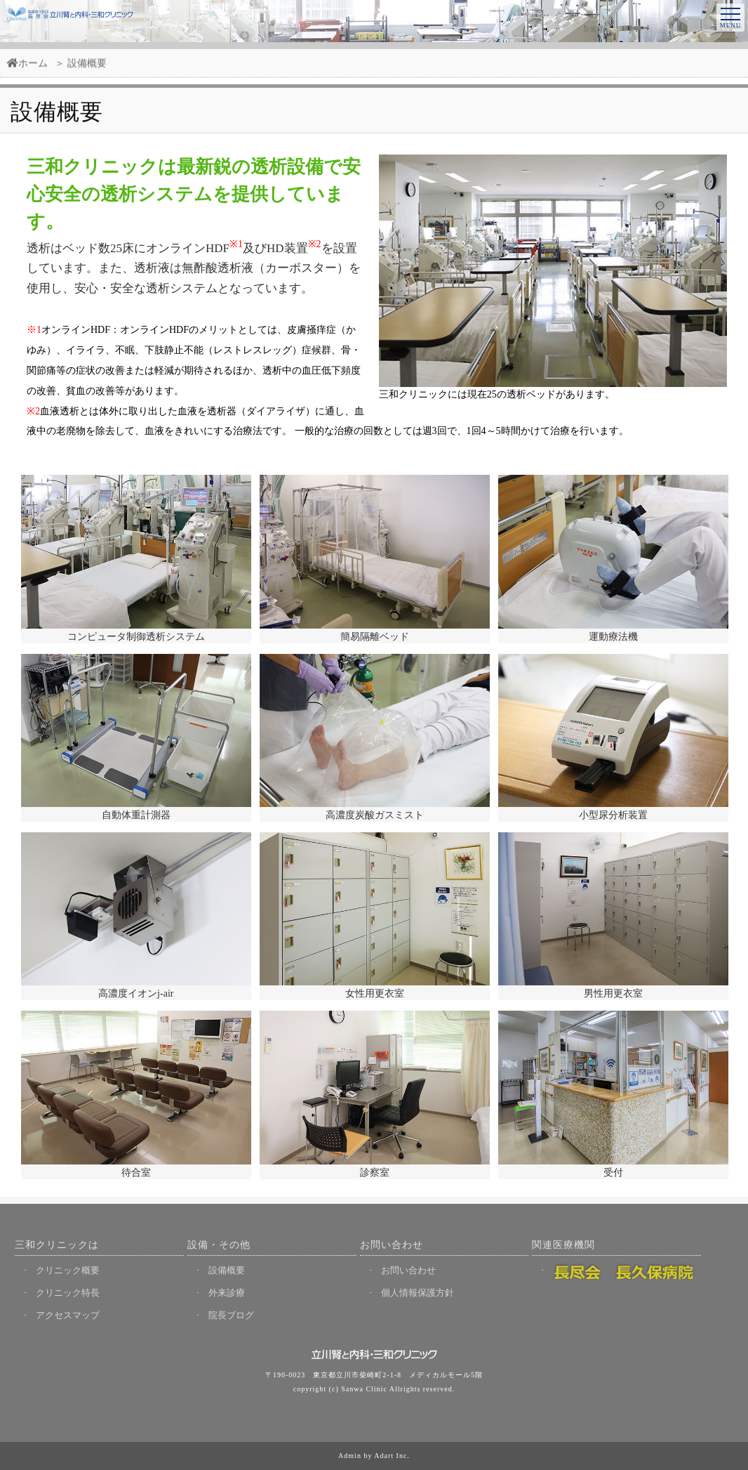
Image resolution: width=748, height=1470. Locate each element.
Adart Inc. (392, 1455)
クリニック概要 (68, 1270)
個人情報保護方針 (417, 1292)
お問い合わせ (408, 1270)
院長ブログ (231, 1315)
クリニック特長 (68, 1292)
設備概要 (226, 1270)
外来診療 (226, 1292)
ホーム (27, 68)
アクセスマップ (68, 1315)
